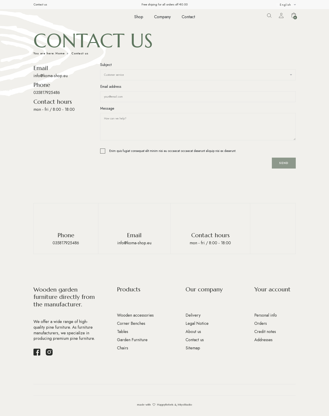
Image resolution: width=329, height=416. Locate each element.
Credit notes (265, 332)
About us (193, 332)
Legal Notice (197, 323)
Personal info (265, 315)
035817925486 (46, 93)
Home (60, 53)
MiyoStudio (185, 404)
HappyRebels (165, 404)
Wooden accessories (135, 315)
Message (107, 108)
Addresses (263, 340)
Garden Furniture (132, 340)
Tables (122, 332)
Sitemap (193, 348)
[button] (294, 15)
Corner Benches (131, 323)
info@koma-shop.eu (50, 76)
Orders (260, 323)
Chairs (122, 348)
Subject (106, 64)
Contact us (40, 4)
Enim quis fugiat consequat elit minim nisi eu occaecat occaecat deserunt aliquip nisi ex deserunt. (172, 151)
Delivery (193, 315)
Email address (110, 86)
